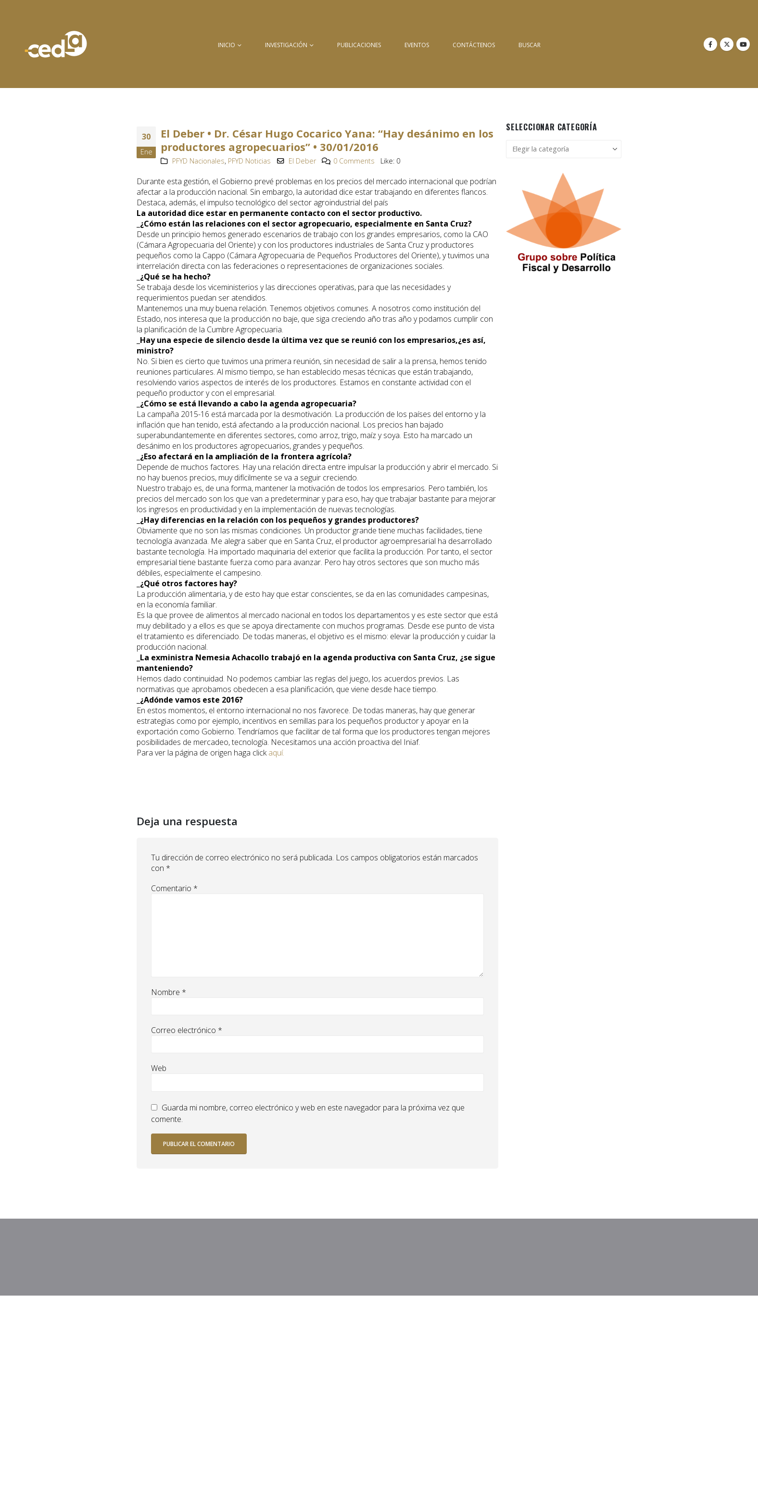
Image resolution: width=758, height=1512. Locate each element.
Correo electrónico (186, 1030)
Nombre (168, 992)
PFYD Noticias (249, 160)
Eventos (416, 45)
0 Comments (354, 160)
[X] (726, 44)
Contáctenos (474, 45)
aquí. (276, 752)
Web (158, 1068)
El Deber (302, 160)
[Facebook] (710, 44)
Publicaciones (359, 45)
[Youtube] (743, 44)
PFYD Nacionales (198, 160)
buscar (529, 45)
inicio (226, 45)
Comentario (174, 888)
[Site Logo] (56, 44)
